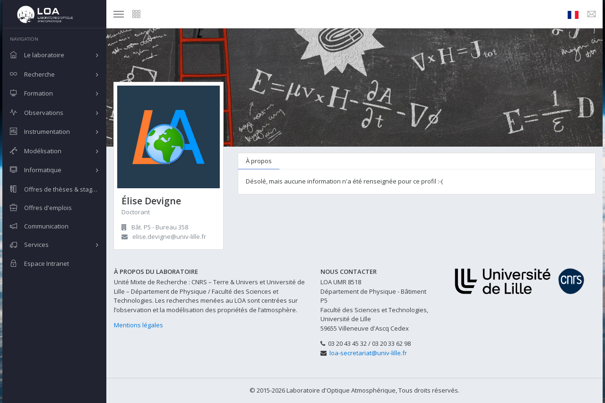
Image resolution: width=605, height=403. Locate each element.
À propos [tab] (259, 161)
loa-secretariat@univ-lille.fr (368, 353)
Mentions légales (138, 325)
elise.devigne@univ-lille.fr (169, 236)
